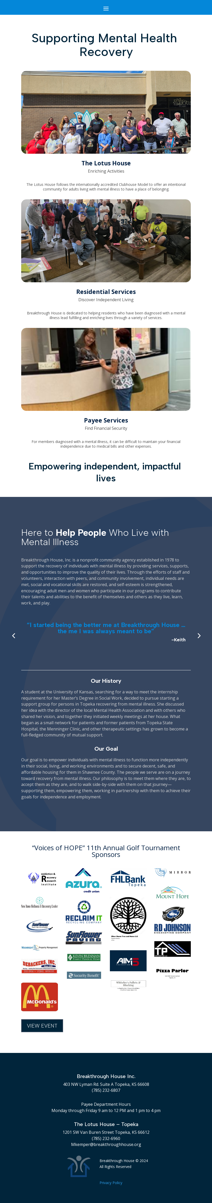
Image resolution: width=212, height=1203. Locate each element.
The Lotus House (106, 163)
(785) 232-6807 (106, 1090)
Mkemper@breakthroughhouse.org (106, 1144)
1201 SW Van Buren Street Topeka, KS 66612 (106, 1132)
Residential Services (106, 291)
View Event (42, 1026)
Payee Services (106, 420)
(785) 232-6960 (106, 1138)
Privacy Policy (111, 1182)
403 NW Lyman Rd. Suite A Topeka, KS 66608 (106, 1084)
